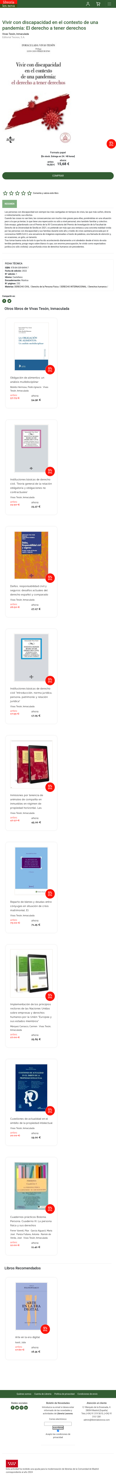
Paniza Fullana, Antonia (27, 1234)
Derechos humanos (97, 286)
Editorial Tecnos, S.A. (13, 37)
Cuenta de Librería (42, 1394)
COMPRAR (58, 175)
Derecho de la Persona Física (45, 286)
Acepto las (58, 1436)
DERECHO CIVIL (21, 286)
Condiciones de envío (88, 1394)
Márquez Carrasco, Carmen (23, 1026)
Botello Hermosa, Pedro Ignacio (25, 387)
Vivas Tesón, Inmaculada (15, 34)
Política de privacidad (64, 1394)
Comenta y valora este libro (45, 193)
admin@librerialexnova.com (97, 1420)
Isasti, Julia (20, 1342)
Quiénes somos (24, 1394)
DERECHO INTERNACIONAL (73, 286)
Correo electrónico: (58, 1419)
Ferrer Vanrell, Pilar (19, 1230)
